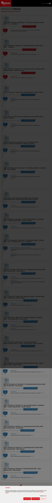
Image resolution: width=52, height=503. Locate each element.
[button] (45, 495)
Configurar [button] (43, 498)
